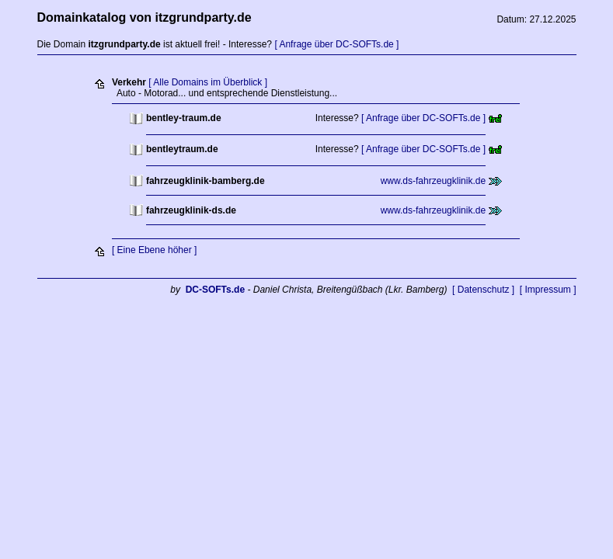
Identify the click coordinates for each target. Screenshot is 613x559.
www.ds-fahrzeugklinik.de (433, 180)
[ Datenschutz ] (483, 289)
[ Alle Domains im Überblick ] (207, 82)
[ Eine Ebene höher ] (154, 250)
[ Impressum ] (548, 289)
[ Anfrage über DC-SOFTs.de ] (336, 44)
